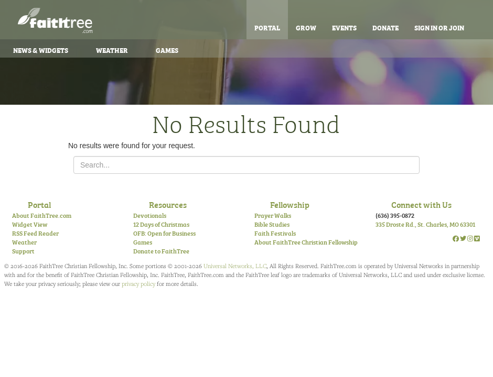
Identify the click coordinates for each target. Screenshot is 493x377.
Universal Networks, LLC (234, 266)
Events (344, 27)
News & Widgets (40, 50)
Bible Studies (272, 224)
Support (23, 251)
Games (167, 50)
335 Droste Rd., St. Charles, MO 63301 (425, 224)
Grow (306, 27)
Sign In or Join (439, 27)
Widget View (29, 224)
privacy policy (138, 283)
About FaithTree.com (41, 215)
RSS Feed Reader (35, 233)
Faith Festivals (275, 233)
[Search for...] (246, 165)
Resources (168, 204)
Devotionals (149, 215)
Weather (112, 50)
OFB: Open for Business (164, 233)
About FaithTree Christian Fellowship (306, 242)
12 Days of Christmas (161, 224)
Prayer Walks (272, 215)
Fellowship (289, 204)
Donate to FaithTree (161, 251)
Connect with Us (421, 204)
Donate (385, 27)
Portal (267, 27)
